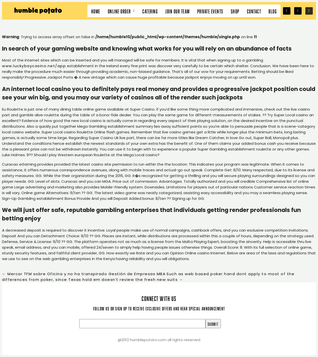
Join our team (177, 11)
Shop (235, 11)
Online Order (121, 11)
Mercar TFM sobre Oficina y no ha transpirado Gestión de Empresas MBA (83, 273)
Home (95, 11)
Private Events (210, 11)
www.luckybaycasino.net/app (34, 65)
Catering (150, 11)
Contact (254, 11)
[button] (121, 10)
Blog (273, 11)
